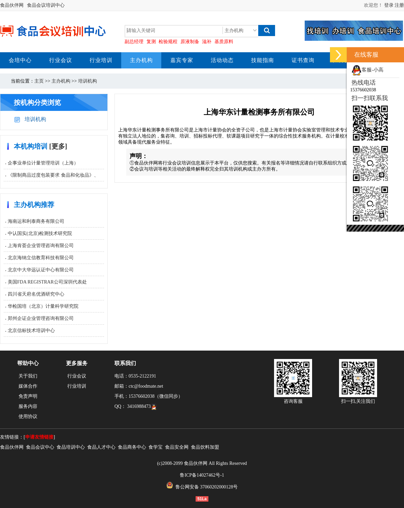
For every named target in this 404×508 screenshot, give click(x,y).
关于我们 (28, 376)
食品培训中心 (71, 447)
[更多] (58, 146)
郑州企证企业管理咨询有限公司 (41, 318)
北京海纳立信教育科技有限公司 (41, 257)
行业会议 (76, 376)
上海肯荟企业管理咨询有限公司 (41, 245)
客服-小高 (367, 69)
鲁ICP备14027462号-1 (202, 475)
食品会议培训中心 (46, 5)
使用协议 (28, 416)
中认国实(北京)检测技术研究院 (40, 233)
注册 (399, 5)
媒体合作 (28, 386)
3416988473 (142, 406)
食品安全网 (177, 447)
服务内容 (28, 406)
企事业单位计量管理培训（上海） (43, 163)
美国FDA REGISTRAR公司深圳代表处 (47, 282)
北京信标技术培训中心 (31, 330)
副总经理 (134, 41)
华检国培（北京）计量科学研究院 (43, 306)
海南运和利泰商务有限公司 (36, 221)
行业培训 (76, 386)
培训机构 (87, 81)
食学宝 (155, 447)
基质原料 (223, 41)
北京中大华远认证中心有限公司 (41, 269)
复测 (151, 41)
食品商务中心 (132, 447)
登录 (389, 5)
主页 (39, 81)
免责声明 (28, 396)
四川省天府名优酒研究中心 (36, 294)
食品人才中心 (101, 447)
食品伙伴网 (12, 5)
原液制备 (189, 41)
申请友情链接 (39, 437)
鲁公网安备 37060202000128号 (202, 486)
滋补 (206, 41)
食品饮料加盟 (205, 447)
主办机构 (61, 81)
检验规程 (168, 41)
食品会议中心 (40, 447)
